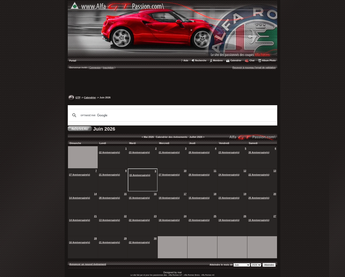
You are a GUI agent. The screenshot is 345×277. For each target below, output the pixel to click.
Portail (72, 61)
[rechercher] (172, 115)
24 (185, 216)
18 (215, 194)
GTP (77, 97)
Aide (186, 60)
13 (274, 170)
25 (215, 216)
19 (245, 194)
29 (125, 238)
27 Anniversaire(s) (79, 174)
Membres (218, 60)
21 (95, 216)
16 (155, 194)
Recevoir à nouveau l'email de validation (254, 67)
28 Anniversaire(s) (109, 198)
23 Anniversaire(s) (139, 152)
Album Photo (269, 60)
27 (274, 216)
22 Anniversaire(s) (109, 152)
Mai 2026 (149, 137)
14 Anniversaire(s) (79, 198)
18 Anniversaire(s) (169, 220)
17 (185, 194)
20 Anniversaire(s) (199, 152)
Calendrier (235, 60)
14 (95, 194)
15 (125, 194)
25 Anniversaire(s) (258, 198)
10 (185, 170)
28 (95, 238)
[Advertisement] (172, 83)
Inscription (108, 67)
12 (245, 170)
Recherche (200, 60)
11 (215, 170)
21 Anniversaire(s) (169, 152)
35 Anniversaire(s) (258, 152)
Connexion (95, 67)
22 (125, 216)
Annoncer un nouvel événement (87, 264)
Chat (252, 60)
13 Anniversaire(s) (109, 220)
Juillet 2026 (195, 137)
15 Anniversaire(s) (139, 175)
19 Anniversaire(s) (169, 198)
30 (155, 238)
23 (155, 216)
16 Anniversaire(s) (79, 242)
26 (245, 216)
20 (274, 194)
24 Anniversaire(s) (228, 174)
